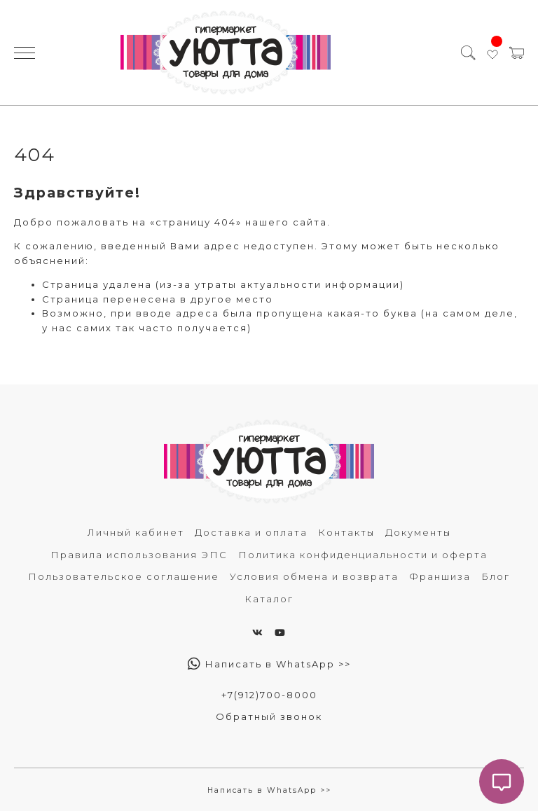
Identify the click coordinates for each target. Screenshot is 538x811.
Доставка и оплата (251, 532)
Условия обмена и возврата (314, 576)
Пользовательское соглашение (123, 576)
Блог (495, 576)
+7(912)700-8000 (269, 694)
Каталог (269, 598)
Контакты (346, 532)
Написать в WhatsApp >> (269, 664)
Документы (418, 532)
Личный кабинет (136, 532)
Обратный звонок (269, 716)
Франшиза (440, 576)
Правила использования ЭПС (139, 554)
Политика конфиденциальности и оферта (363, 554)
